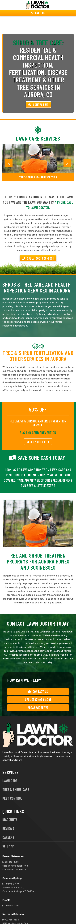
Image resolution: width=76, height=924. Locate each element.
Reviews (8, 817)
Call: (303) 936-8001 (38, 247)
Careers (8, 826)
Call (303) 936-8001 (38, 688)
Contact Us (38, 93)
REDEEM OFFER (38, 430)
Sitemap (8, 834)
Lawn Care (9, 769)
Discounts (10, 808)
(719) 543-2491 (10, 893)
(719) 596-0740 (10, 871)
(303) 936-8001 (10, 850)
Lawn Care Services (38, 127)
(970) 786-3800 (10, 907)
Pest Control (12, 787)
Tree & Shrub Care (15, 778)
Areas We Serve (38, 696)
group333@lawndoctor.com (42, 915)
